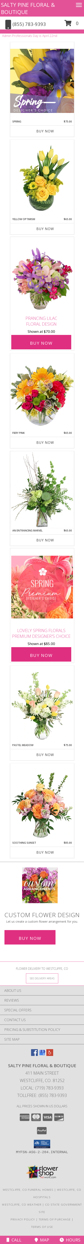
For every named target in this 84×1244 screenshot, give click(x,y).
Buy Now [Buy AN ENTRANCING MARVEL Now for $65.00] (45, 540)
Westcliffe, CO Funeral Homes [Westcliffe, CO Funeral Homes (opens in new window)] (28, 1190)
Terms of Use (42, 1227)
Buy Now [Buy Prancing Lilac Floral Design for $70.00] (41, 343)
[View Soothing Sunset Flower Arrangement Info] (42, 802)
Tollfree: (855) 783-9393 (42, 1095)
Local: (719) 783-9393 (42, 1088)
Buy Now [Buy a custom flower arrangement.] (30, 938)
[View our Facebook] (34, 1054)
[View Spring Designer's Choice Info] (42, 80)
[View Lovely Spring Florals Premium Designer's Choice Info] (42, 587)
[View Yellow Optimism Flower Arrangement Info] (42, 178)
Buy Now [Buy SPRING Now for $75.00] (45, 131)
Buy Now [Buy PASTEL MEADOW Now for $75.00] (45, 754)
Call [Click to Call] (14, 1240)
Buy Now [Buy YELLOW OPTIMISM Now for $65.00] (45, 228)
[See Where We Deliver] (42, 978)
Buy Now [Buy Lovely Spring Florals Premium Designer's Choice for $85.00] (41, 655)
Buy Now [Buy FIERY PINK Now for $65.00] (45, 442)
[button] (71, 25)
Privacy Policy (23, 1219)
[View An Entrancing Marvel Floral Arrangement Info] (42, 490)
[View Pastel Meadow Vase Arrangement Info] (42, 704)
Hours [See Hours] (70, 1240)
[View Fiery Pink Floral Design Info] (42, 392)
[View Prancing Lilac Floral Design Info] (42, 275)
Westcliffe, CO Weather (21, 1204)
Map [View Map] (42, 1240)
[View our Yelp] (49, 1054)
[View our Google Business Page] (42, 1054)
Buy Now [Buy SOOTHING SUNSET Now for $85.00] (45, 852)
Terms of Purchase (55, 1219)
